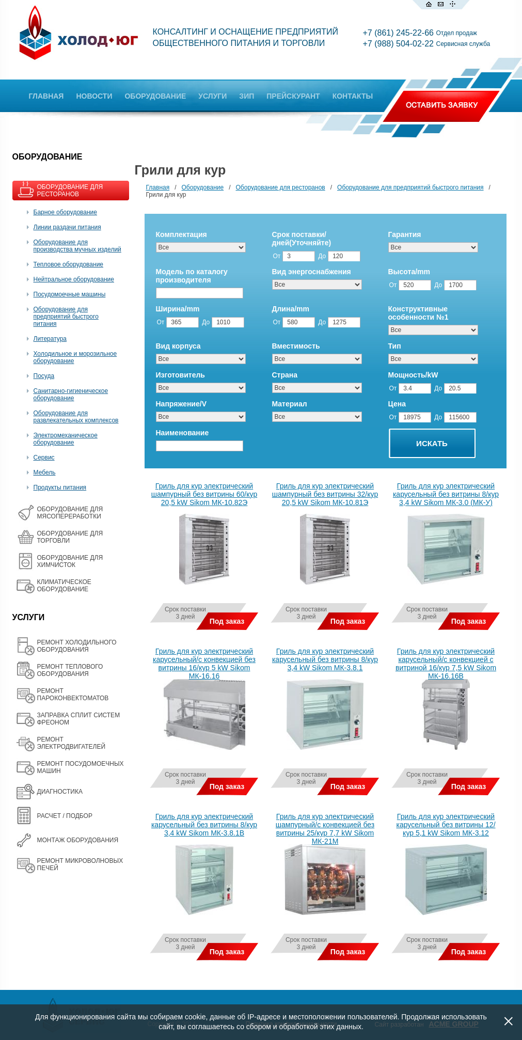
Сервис (44, 457)
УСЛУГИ (212, 96)
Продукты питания (60, 487)
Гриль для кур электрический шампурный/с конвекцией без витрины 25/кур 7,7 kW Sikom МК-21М (325, 828)
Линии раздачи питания (67, 227)
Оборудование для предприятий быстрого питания (66, 316)
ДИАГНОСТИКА (60, 791)
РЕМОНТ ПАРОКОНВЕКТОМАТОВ (73, 694)
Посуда (44, 376)
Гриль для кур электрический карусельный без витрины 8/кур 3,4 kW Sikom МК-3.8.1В (204, 824)
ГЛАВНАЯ (46, 96)
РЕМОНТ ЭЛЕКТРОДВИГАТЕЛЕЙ (71, 743)
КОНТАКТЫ (353, 96)
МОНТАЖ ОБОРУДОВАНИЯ (78, 840)
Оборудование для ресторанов (280, 187)
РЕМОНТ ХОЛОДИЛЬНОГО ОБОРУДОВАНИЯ (77, 646)
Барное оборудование (66, 212)
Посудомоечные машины (70, 294)
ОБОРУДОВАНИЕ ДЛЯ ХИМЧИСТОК (70, 561)
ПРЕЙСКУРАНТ (293, 96)
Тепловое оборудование (69, 264)
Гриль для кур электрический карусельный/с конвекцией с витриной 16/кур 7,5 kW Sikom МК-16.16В (446, 663)
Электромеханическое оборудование (66, 439)
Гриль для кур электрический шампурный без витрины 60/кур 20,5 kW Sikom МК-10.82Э (204, 494)
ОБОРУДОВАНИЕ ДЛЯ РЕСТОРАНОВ (70, 190)
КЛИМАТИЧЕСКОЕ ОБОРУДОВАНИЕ (64, 585)
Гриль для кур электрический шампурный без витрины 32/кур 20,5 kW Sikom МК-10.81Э (325, 494)
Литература (50, 338)
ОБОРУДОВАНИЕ (155, 96)
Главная (158, 187)
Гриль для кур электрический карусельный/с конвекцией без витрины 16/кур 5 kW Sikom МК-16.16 (204, 663)
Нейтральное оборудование (74, 279)
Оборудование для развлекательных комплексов (76, 416)
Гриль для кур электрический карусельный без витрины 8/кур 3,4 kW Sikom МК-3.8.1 (325, 659)
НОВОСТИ (94, 96)
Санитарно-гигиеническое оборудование (71, 394)
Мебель (45, 472)
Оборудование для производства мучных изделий (77, 246)
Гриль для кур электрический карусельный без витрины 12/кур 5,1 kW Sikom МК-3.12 (445, 824)
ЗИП (246, 96)
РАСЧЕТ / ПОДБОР (64, 816)
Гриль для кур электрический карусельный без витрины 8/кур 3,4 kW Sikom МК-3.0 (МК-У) (446, 494)
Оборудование (203, 187)
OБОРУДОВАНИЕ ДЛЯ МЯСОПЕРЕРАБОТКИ (70, 513)
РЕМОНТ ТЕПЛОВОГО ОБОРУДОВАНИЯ (70, 670)
